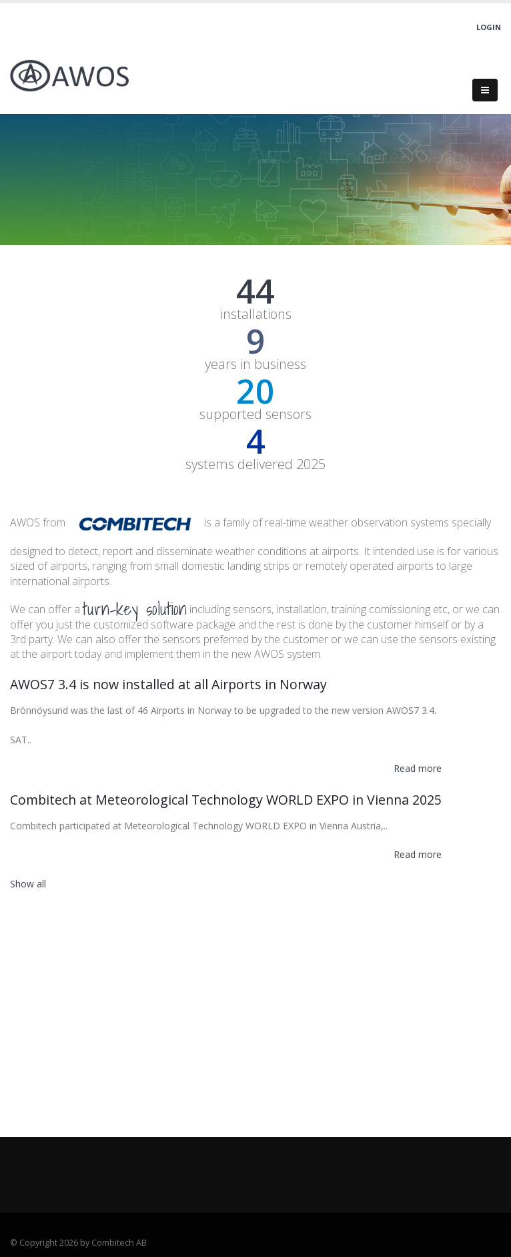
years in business (255, 364)
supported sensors (255, 414)
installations (256, 314)
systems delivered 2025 (255, 464)
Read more (418, 768)
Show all (28, 883)
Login (488, 27)
